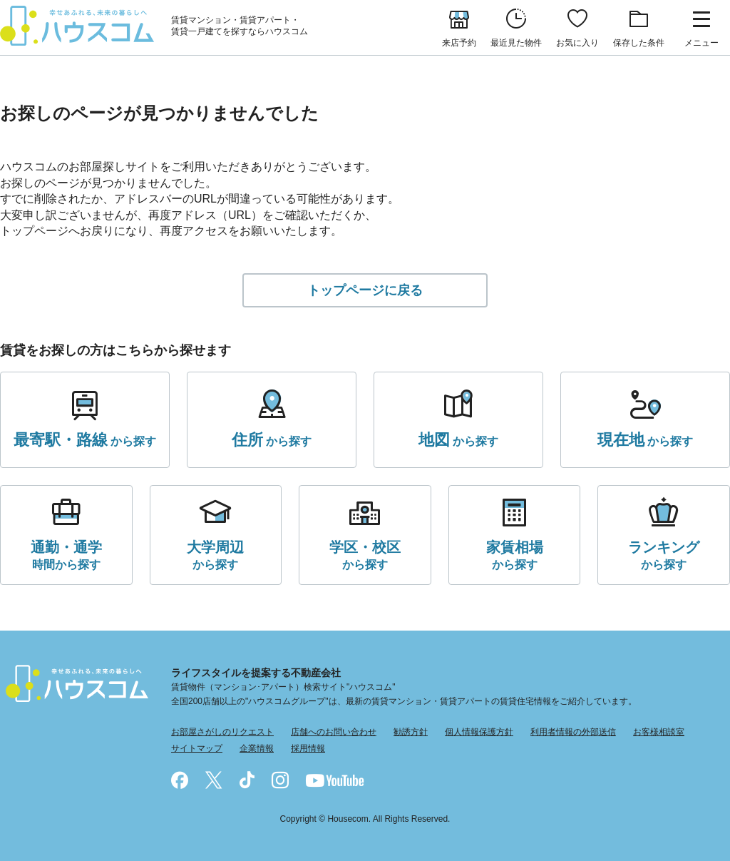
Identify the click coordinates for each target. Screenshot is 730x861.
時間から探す (66, 554)
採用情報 (308, 748)
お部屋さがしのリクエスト (222, 732)
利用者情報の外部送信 (573, 732)
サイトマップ (196, 748)
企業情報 (257, 748)
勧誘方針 (411, 732)
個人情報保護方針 (479, 732)
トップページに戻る (365, 290)
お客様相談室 (658, 732)
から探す (85, 440)
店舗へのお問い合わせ (333, 732)
